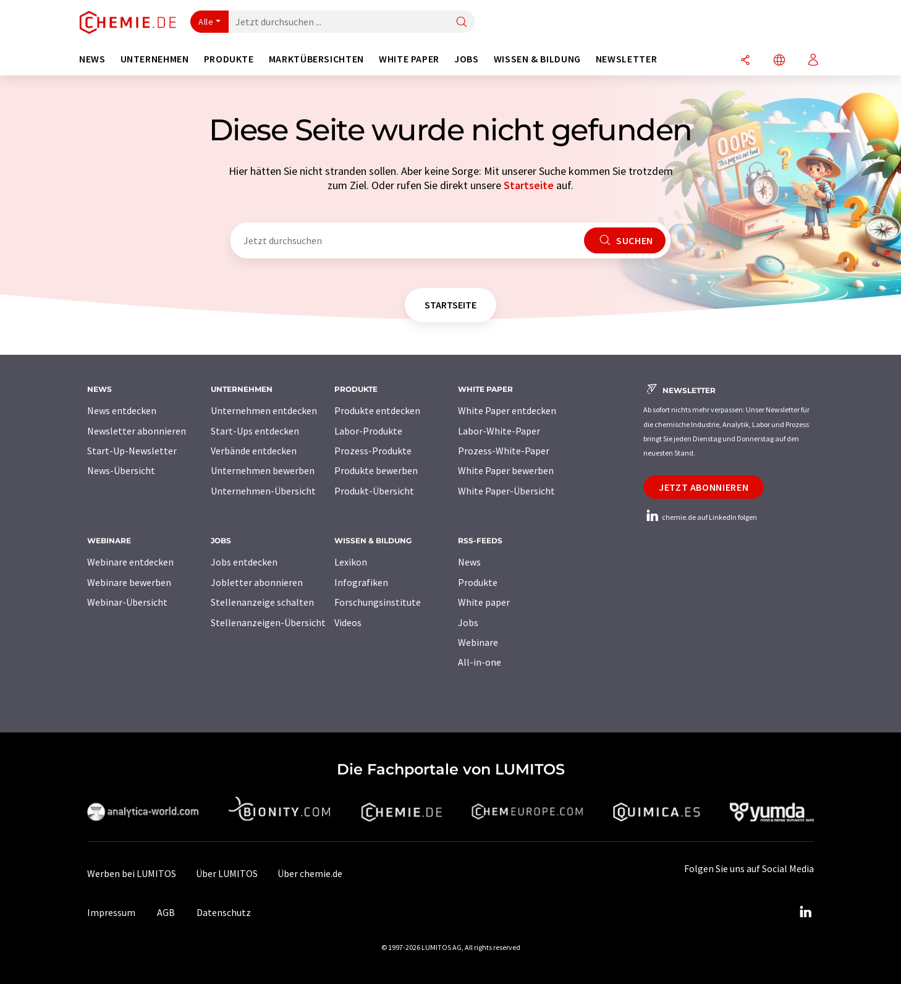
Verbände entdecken (254, 450)
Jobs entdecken (244, 562)
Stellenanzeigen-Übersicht (268, 622)
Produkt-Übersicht (374, 491)
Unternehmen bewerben (263, 470)
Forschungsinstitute (377, 602)
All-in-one (479, 662)
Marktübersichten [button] (316, 59)
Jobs (468, 622)
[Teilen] (745, 61)
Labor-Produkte (368, 431)
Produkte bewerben (376, 470)
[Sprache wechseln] (779, 61)
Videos (348, 622)
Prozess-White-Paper (503, 450)
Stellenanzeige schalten (262, 602)
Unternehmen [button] (155, 59)
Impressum (111, 912)
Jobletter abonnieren (257, 582)
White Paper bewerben (506, 470)
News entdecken (121, 410)
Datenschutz (224, 912)
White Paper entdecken (507, 410)
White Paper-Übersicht (506, 491)
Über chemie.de (309, 873)
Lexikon (350, 562)
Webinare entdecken (130, 562)
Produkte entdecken (377, 410)
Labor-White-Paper (499, 431)
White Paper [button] (409, 59)
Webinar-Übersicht (127, 602)
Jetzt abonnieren (703, 487)
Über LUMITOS (227, 873)
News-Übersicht (121, 470)
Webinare (478, 642)
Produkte (477, 582)
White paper (484, 602)
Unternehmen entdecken (264, 410)
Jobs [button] (466, 59)
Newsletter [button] (626, 59)
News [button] (92, 59)
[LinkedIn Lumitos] (805, 912)
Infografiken (361, 582)
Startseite (529, 185)
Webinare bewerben (129, 582)
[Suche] (461, 22)
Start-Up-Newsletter (132, 450)
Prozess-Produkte (373, 450)
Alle (205, 21)
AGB (166, 912)
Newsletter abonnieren (136, 431)
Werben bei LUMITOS (131, 873)
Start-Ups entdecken (255, 431)
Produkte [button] (229, 59)
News (469, 562)
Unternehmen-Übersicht (263, 491)
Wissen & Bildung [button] (537, 59)
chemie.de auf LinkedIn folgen (700, 517)
